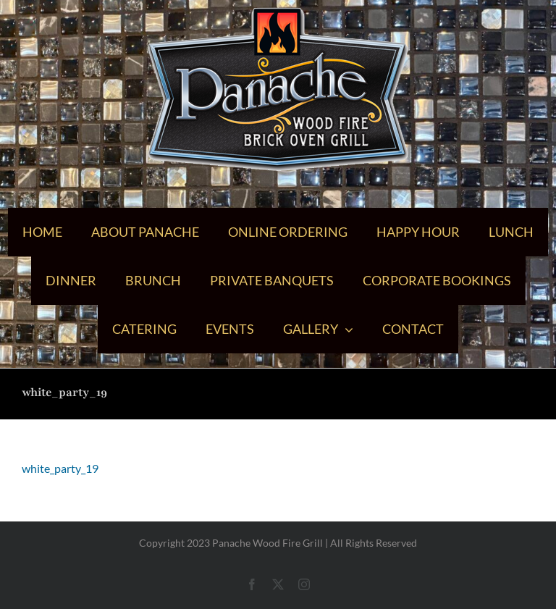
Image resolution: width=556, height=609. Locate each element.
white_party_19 (60, 468)
